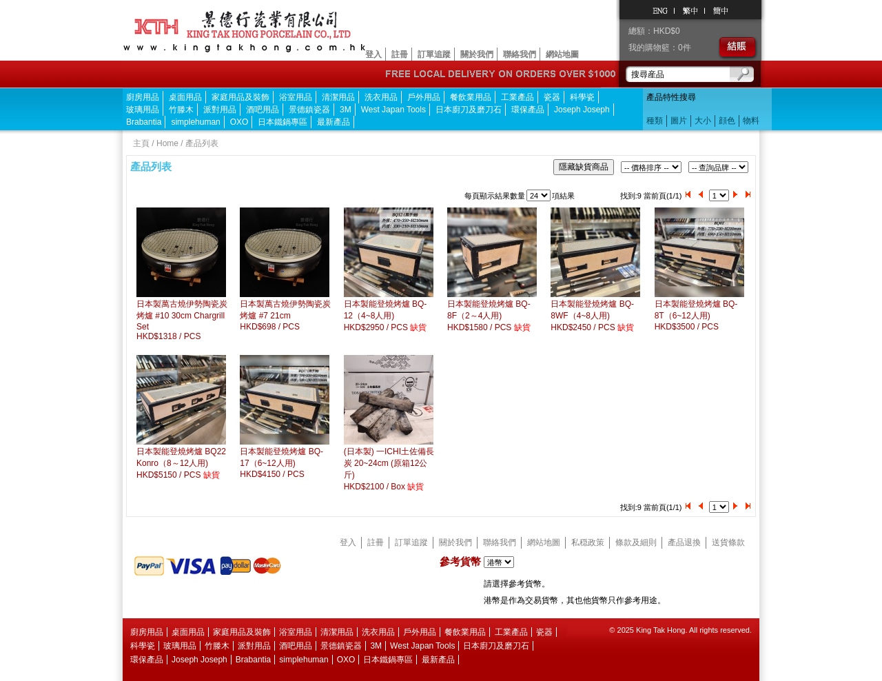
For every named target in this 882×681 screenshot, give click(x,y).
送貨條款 (728, 542)
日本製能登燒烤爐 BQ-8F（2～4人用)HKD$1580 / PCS (489, 315)
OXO (239, 122)
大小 (703, 120)
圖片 (678, 120)
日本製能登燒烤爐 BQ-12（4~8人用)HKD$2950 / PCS (385, 315)
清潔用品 (338, 97)
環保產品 (527, 109)
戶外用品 (423, 97)
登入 (373, 54)
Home (167, 143)
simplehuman (195, 122)
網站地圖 (562, 54)
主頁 (141, 143)
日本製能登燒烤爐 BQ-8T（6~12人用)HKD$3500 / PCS (696, 315)
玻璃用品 (142, 109)
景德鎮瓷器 (309, 109)
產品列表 (201, 143)
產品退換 (684, 542)
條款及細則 (636, 542)
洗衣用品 (381, 97)
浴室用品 (295, 97)
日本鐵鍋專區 (282, 122)
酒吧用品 (262, 109)
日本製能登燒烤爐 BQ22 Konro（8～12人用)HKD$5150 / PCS (181, 463)
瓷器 (552, 97)
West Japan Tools (393, 109)
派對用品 (219, 109)
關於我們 (476, 54)
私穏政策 (587, 542)
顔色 (727, 120)
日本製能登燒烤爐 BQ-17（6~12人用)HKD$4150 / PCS (281, 463)
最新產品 (333, 122)
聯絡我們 (519, 54)
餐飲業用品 (470, 97)
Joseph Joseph (582, 109)
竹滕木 (181, 109)
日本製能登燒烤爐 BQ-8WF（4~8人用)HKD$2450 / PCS (592, 315)
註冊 (399, 54)
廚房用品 (142, 97)
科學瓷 (582, 97)
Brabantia (143, 122)
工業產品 (517, 97)
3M (345, 109)
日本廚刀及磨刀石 (468, 109)
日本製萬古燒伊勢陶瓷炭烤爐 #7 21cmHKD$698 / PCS (285, 315)
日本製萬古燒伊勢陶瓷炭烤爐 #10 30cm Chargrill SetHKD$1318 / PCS (181, 320)
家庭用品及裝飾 (240, 97)
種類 (654, 120)
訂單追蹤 (434, 54)
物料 (751, 120)
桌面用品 (185, 97)
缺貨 (418, 327)
